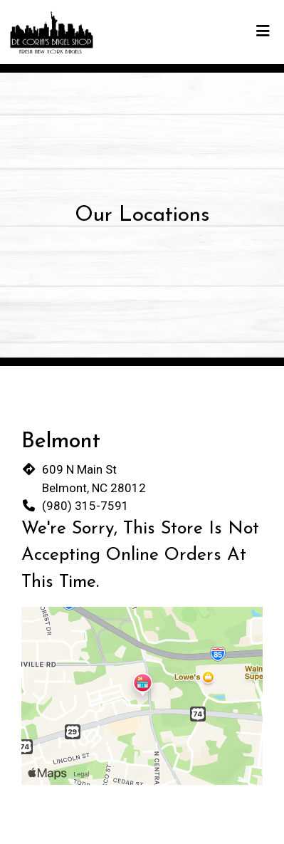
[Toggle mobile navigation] (263, 32)
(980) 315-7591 (85, 506)
